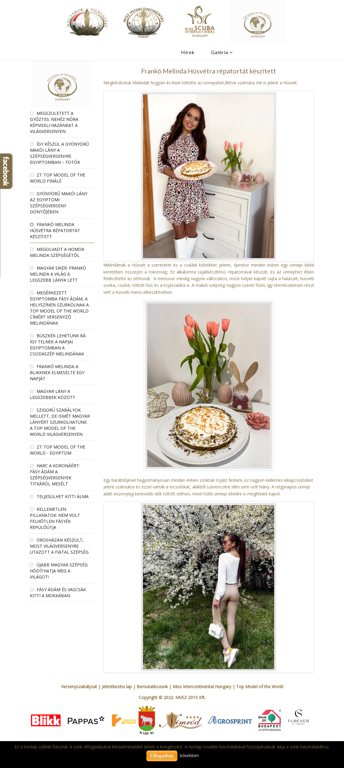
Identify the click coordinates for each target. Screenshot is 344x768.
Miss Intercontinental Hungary (202, 686)
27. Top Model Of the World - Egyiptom (57, 450)
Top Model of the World (259, 686)
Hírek (188, 52)
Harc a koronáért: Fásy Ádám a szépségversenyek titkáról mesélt (55, 475)
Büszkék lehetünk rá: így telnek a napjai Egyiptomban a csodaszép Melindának (58, 345)
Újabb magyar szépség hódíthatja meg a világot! (59, 571)
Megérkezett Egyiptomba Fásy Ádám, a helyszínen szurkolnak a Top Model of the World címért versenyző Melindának (59, 308)
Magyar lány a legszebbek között (52, 394)
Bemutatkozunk (152, 686)
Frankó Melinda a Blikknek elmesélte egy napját (57, 372)
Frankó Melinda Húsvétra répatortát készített (55, 230)
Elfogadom (162, 756)
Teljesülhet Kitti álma (63, 496)
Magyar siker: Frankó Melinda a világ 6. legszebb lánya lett (58, 274)
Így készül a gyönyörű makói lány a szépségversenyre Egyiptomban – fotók (59, 153)
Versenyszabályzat (79, 686)
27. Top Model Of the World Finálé (57, 178)
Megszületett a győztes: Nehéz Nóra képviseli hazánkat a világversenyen (54, 122)
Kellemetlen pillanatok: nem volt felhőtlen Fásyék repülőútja (55, 518)
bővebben (189, 755)
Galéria (219, 52)
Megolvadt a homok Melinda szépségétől (57, 252)
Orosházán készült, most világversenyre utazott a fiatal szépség (59, 546)
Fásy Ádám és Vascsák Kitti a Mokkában (58, 592)
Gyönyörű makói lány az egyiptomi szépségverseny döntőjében (58, 203)
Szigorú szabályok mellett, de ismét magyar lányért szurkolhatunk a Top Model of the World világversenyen (60, 422)
